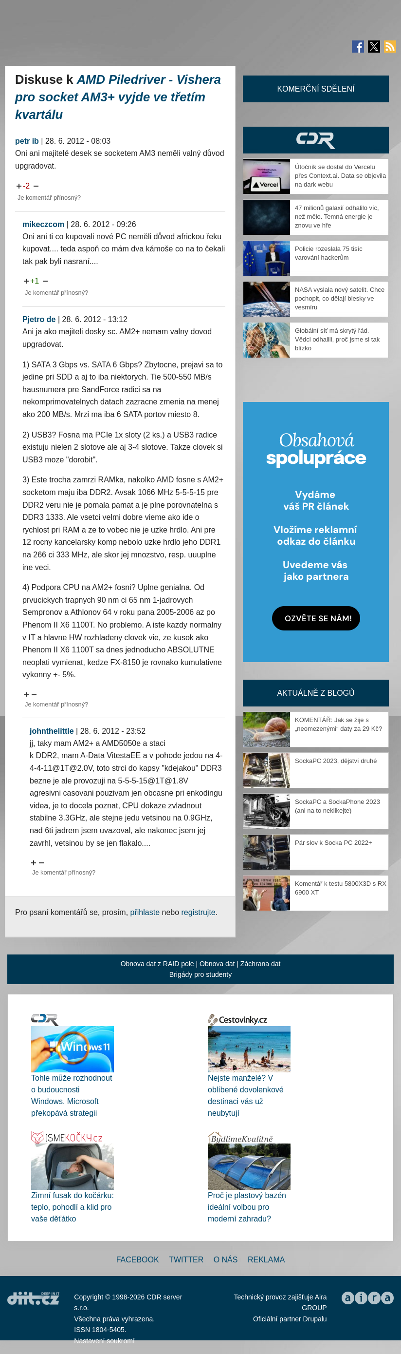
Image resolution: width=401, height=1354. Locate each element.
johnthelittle (52, 731)
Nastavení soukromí (104, 1341)
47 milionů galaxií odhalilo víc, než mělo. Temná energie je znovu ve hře (337, 216)
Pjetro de (38, 319)
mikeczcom (43, 224)
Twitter (186, 1260)
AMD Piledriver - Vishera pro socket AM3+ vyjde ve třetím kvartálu (118, 97)
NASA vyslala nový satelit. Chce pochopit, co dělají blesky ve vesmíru (339, 298)
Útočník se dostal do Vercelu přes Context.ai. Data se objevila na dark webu (340, 175)
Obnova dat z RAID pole (157, 964)
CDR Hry (316, 140)
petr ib (27, 141)
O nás (226, 1260)
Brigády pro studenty (200, 974)
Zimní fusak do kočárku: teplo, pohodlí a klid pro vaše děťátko (72, 1207)
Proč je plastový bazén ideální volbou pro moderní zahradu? (247, 1207)
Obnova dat (217, 964)
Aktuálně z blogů (315, 693)
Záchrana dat (260, 964)
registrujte (199, 912)
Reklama (266, 1260)
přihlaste (145, 912)
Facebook (137, 1260)
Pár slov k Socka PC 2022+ (333, 842)
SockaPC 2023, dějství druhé (336, 760)
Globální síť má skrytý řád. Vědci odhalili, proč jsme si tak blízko (337, 339)
